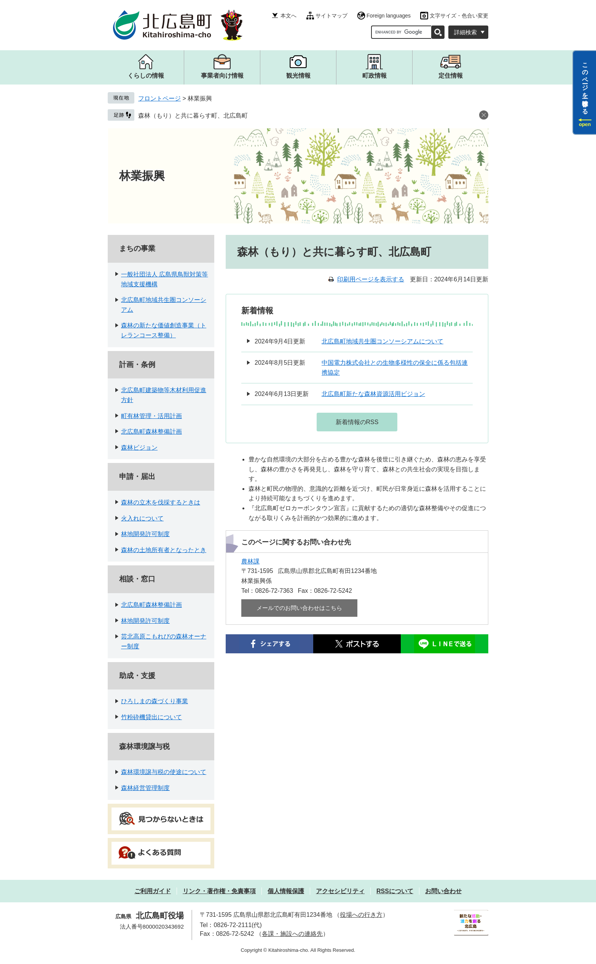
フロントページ (159, 98)
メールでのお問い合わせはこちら (299, 608)
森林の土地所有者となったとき (163, 550)
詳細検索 (465, 32)
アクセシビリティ (340, 891)
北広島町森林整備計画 (151, 431)
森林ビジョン (139, 447)
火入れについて (142, 518)
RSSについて (394, 891)
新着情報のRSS (357, 422)
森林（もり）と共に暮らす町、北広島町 (193, 115)
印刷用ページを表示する (370, 279)
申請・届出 (137, 476)
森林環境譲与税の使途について (163, 772)
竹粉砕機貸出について (151, 717)
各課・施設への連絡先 (292, 933)
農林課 (250, 561)
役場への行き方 (361, 914)
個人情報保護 (286, 891)
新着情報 (257, 310)
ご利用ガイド (152, 891)
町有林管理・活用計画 (151, 416)
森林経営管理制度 (145, 788)
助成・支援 (137, 676)
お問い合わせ (443, 891)
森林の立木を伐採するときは (160, 502)
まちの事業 (137, 248)
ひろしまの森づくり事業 (154, 701)
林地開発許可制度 (145, 534)
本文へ (288, 16)
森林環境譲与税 (144, 746)
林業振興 (142, 175)
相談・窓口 (137, 579)
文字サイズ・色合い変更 (459, 16)
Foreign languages (389, 16)
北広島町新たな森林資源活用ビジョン (373, 394)
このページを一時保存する (585, 85)
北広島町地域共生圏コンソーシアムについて (382, 341)
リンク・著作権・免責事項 (219, 891)
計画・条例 (137, 365)
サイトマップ (331, 16)
